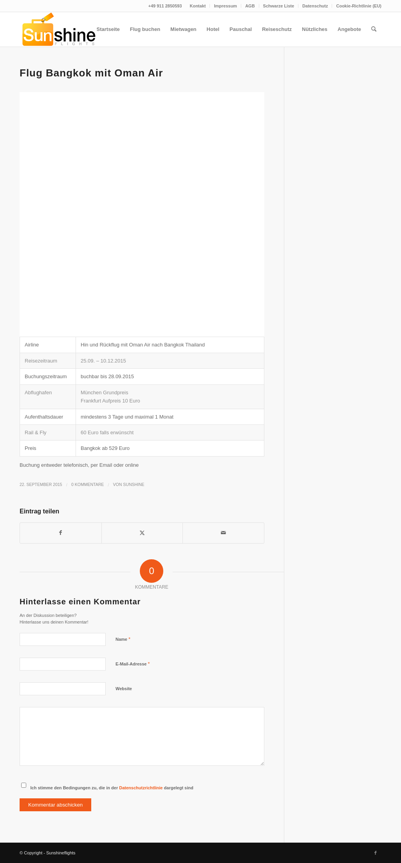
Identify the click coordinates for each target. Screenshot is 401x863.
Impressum (225, 6)
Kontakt (198, 6)
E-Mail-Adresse (133, 664)
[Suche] (373, 29)
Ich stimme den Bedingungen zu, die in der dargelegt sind (112, 787)
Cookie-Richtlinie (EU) (358, 6)
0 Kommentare (87, 484)
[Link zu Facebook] (375, 853)
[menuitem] (198, 6)
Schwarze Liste (278, 6)
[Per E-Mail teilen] (223, 533)
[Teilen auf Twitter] (142, 533)
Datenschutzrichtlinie (141, 787)
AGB (250, 6)
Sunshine (133, 484)
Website (124, 688)
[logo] (58, 29)
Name (123, 639)
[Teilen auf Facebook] (60, 533)
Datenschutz (315, 6)
